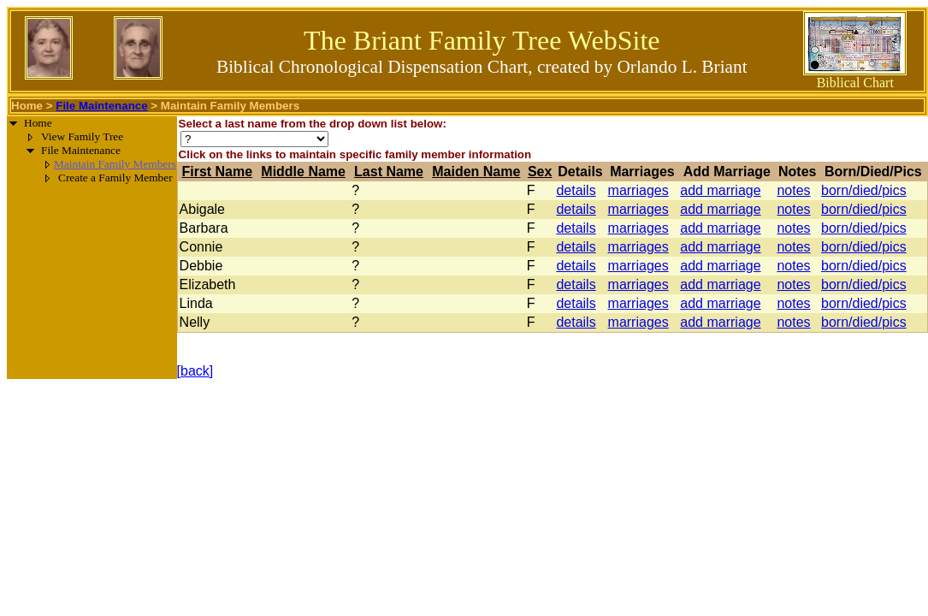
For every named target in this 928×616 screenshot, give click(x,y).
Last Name (388, 171)
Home (27, 105)
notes (793, 190)
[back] (195, 371)
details (575, 190)
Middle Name (303, 171)
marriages (638, 190)
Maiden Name (476, 171)
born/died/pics (864, 190)
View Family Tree (82, 136)
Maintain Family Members (115, 163)
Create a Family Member (115, 177)
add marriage (720, 190)
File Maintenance (101, 105)
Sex (540, 171)
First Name (216, 171)
